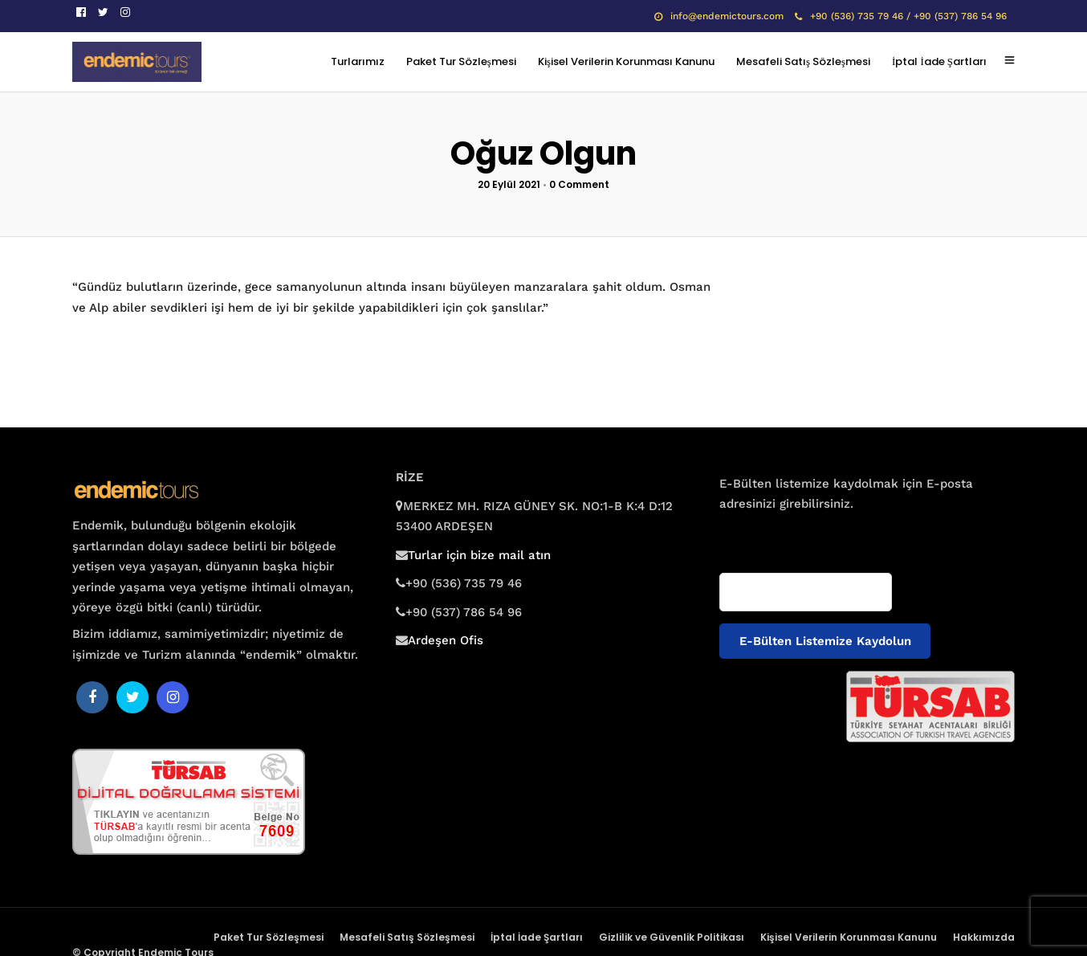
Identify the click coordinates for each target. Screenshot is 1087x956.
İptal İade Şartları (939, 61)
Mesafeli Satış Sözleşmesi (803, 61)
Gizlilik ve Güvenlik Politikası (671, 937)
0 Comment (579, 184)
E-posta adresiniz (765, 535)
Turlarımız (358, 61)
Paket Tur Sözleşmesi (461, 61)
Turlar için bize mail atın (479, 555)
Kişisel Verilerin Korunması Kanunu (626, 61)
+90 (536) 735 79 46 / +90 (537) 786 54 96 (901, 16)
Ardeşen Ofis (445, 640)
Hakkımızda (984, 937)
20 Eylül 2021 (509, 184)
